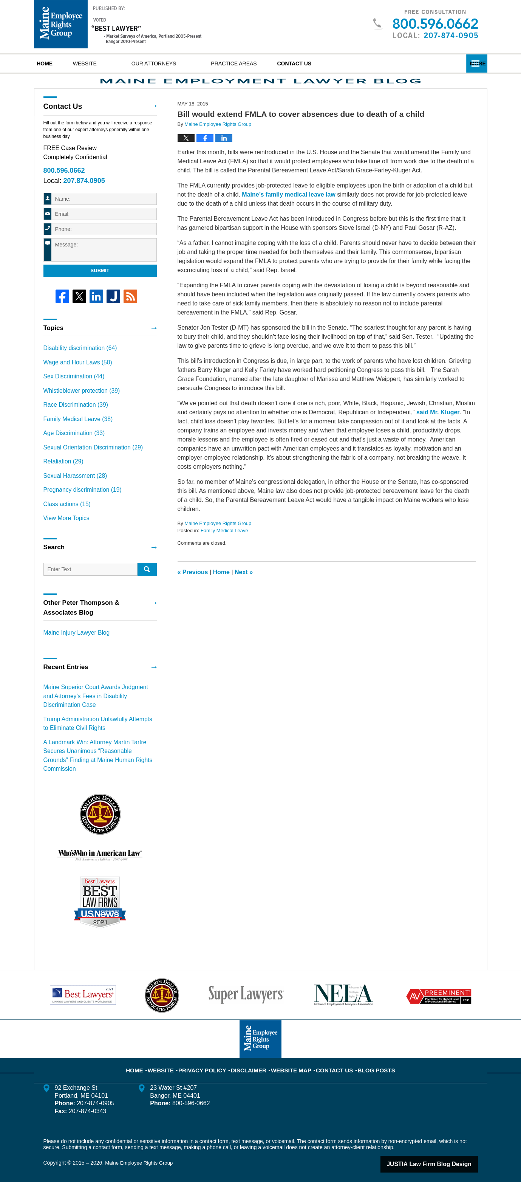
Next (244, 594)
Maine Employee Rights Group (141, 1154)
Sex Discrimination (70, 395)
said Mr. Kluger (438, 434)
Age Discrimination (71, 448)
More (471, 63)
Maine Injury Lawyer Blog (73, 641)
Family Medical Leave (224, 553)
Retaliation (61, 474)
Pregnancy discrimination (78, 501)
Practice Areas (263, 63)
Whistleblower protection (77, 408)
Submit (100, 291)
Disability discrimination (76, 369)
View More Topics (64, 527)
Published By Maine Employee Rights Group (425, 24)
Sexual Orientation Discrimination (88, 461)
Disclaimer (252, 1056)
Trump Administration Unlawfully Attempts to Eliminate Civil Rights (95, 727)
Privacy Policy (211, 1056)
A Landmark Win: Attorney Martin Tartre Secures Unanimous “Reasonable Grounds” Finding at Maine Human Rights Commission (99, 753)
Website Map (290, 1056)
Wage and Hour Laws (74, 382)
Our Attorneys (183, 63)
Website (114, 63)
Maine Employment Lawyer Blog (118, 24)
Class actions (64, 514)
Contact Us (337, 63)
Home (59, 63)
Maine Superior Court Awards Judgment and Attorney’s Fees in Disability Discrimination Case (95, 702)
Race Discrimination (72, 421)
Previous (193, 594)
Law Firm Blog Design (442, 1155)
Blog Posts (366, 1056)
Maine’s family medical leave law (288, 217)
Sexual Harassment (71, 488)
